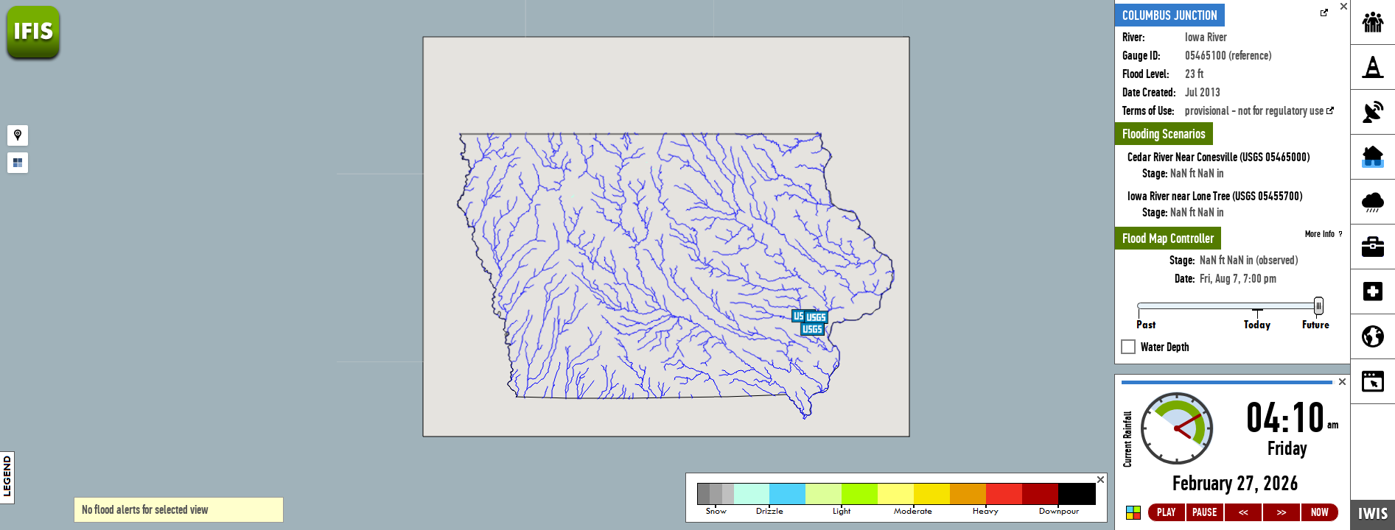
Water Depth (1165, 321)
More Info (1324, 207)
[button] (812, 329)
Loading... (1232, 452)
